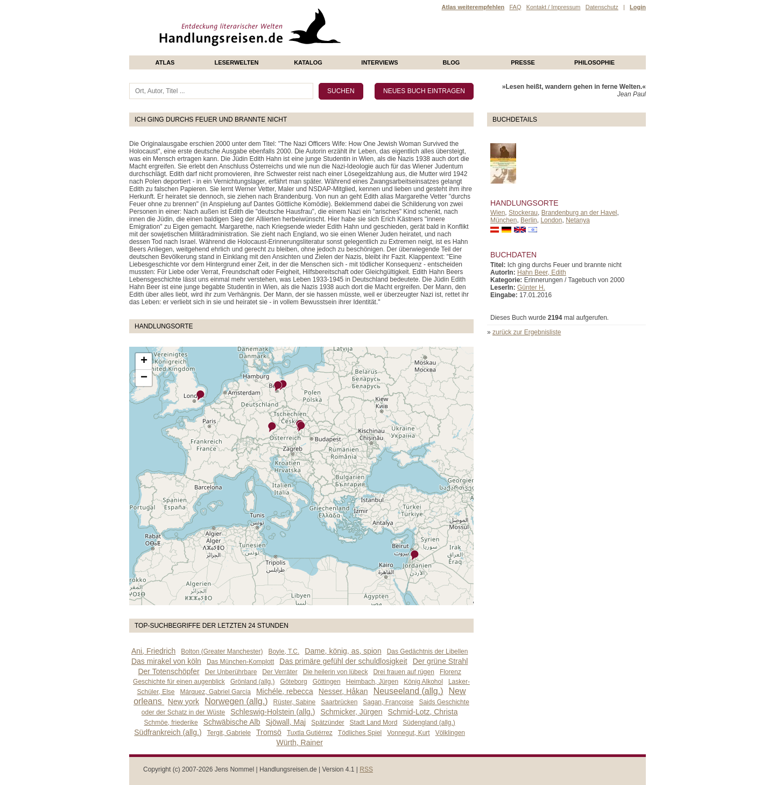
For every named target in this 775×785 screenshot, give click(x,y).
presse (523, 62)
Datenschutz (602, 7)
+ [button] (143, 361)
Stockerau (523, 212)
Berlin (528, 220)
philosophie (594, 62)
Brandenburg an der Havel (579, 212)
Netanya (578, 220)
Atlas (165, 62)
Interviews (379, 62)
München (503, 220)
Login (638, 7)
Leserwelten (236, 62)
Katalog (308, 62)
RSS (366, 769)
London (551, 220)
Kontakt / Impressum (553, 7)
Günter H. (531, 287)
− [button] (143, 378)
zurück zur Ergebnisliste (526, 332)
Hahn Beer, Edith (541, 272)
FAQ (515, 7)
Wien (497, 212)
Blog (451, 62)
